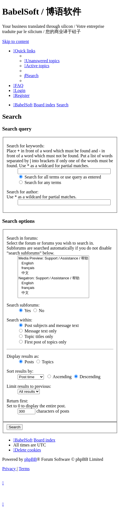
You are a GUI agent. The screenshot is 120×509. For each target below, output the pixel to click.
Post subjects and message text (49, 325)
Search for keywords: (25, 146)
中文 (53, 273)
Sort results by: (20, 371)
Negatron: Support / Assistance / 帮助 (53, 278)
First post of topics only (42, 342)
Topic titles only (36, 336)
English (53, 263)
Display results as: (23, 356)
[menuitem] (42, 60)
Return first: (17, 401)
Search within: (19, 320)
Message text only (38, 331)
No (38, 310)
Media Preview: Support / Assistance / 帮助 (53, 258)
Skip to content (15, 41)
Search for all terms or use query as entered (60, 177)
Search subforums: (23, 305)
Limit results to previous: (29, 386)
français (53, 268)
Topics (45, 361)
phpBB (30, 459)
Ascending (59, 376)
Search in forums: (22, 238)
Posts (26, 361)
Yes (25, 310)
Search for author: (23, 191)
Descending (87, 376)
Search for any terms (40, 182)
